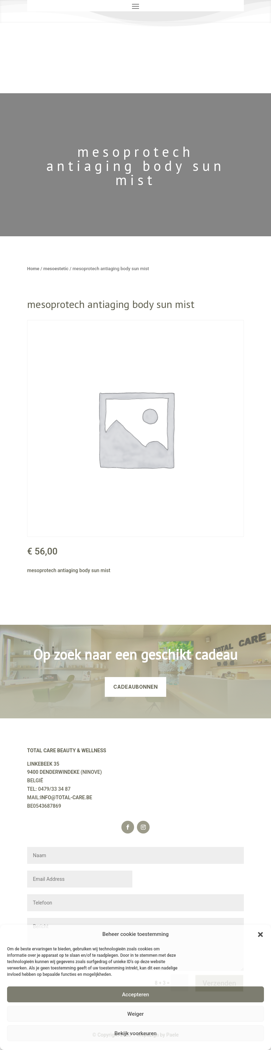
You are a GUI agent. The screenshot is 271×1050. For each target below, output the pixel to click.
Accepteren (135, 994)
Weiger (135, 1014)
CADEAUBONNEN (135, 687)
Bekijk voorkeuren (135, 1033)
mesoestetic (55, 268)
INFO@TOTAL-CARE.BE (66, 797)
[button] (260, 934)
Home (33, 268)
